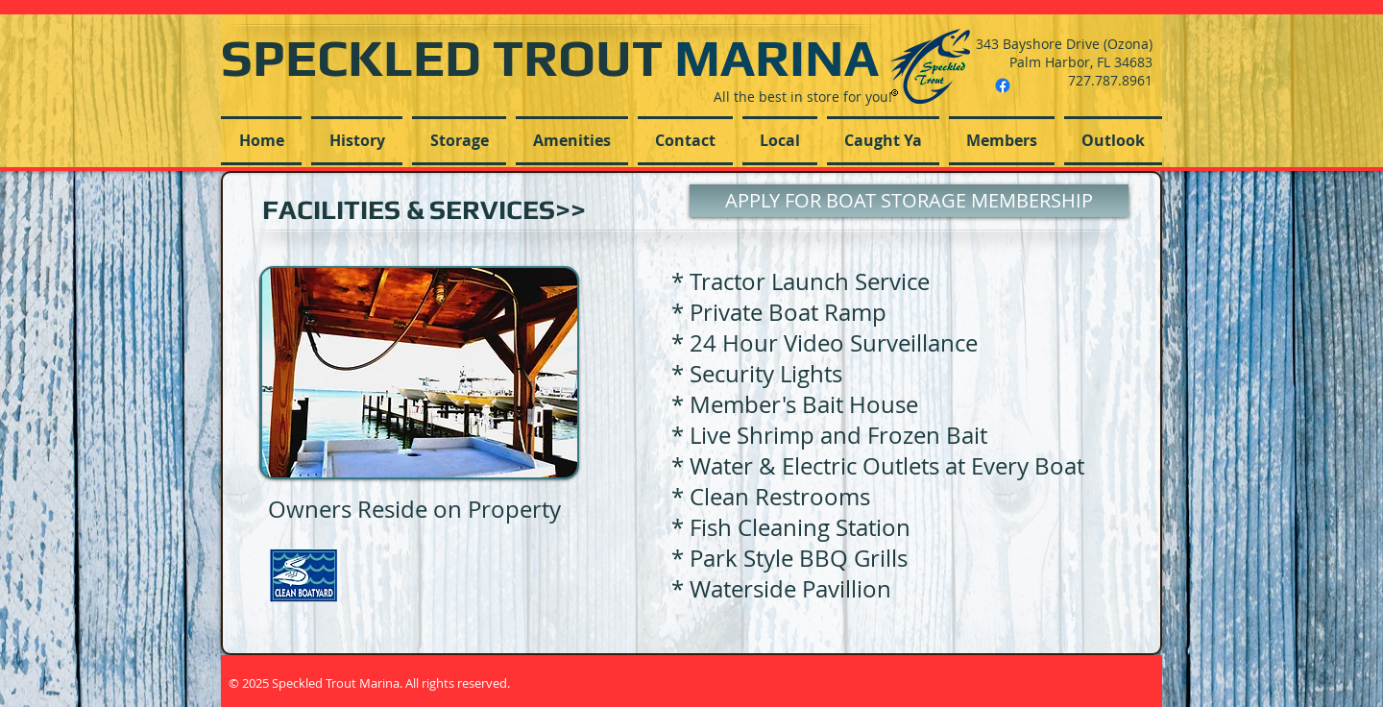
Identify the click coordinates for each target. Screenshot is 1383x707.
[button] (459, 140)
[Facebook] (1002, 85)
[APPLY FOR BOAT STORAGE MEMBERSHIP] (909, 200)
